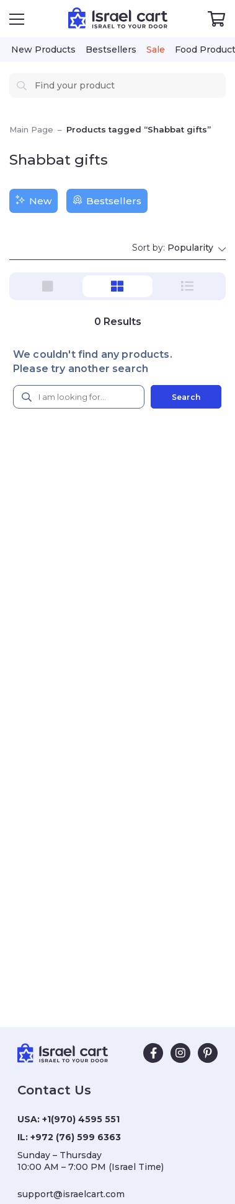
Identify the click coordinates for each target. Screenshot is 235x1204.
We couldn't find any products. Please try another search (92, 362)
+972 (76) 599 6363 (75, 1137)
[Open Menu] (16, 19)
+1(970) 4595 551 (81, 1119)
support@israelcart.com (71, 1194)
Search (186, 397)
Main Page (31, 129)
